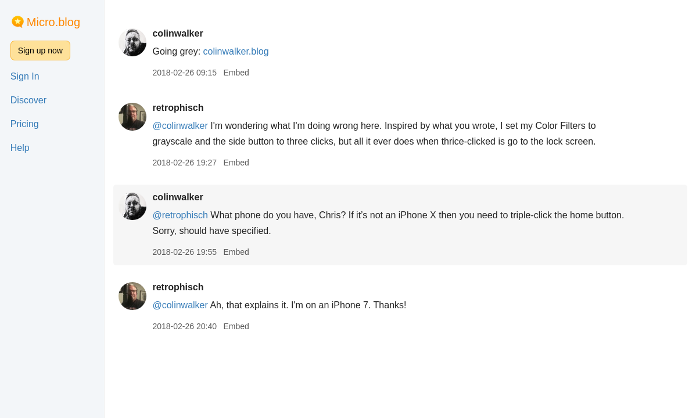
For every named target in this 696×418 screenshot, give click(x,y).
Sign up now (40, 50)
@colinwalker (179, 126)
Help (20, 148)
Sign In (25, 76)
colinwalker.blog (236, 51)
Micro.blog (53, 22)
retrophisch (177, 108)
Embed (236, 72)
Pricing (24, 124)
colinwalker (177, 33)
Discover (28, 100)
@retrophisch (179, 215)
